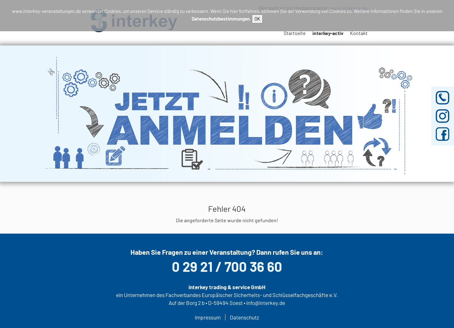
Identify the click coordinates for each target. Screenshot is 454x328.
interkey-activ (327, 33)
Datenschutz (244, 317)
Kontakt (359, 33)
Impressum (208, 317)
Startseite (295, 33)
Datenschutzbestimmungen (221, 18)
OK (257, 18)
